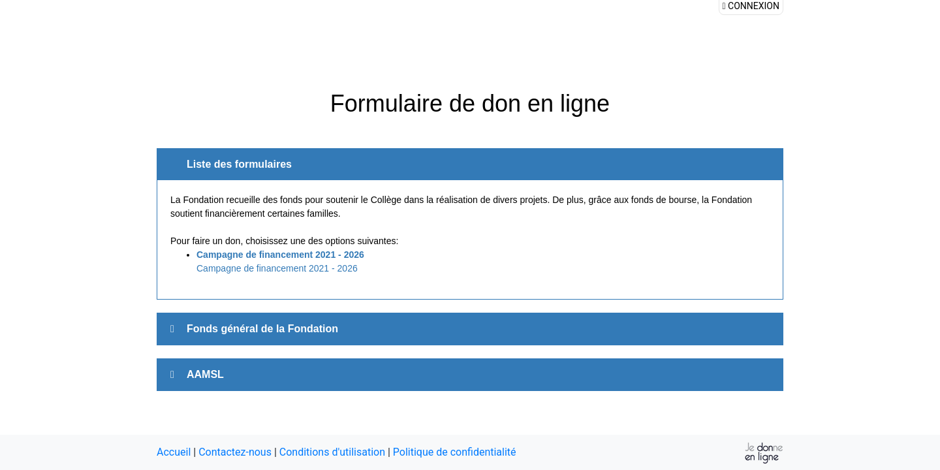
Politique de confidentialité (454, 452)
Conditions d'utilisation (332, 452)
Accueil (174, 452)
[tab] (470, 329)
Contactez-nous (235, 452)
